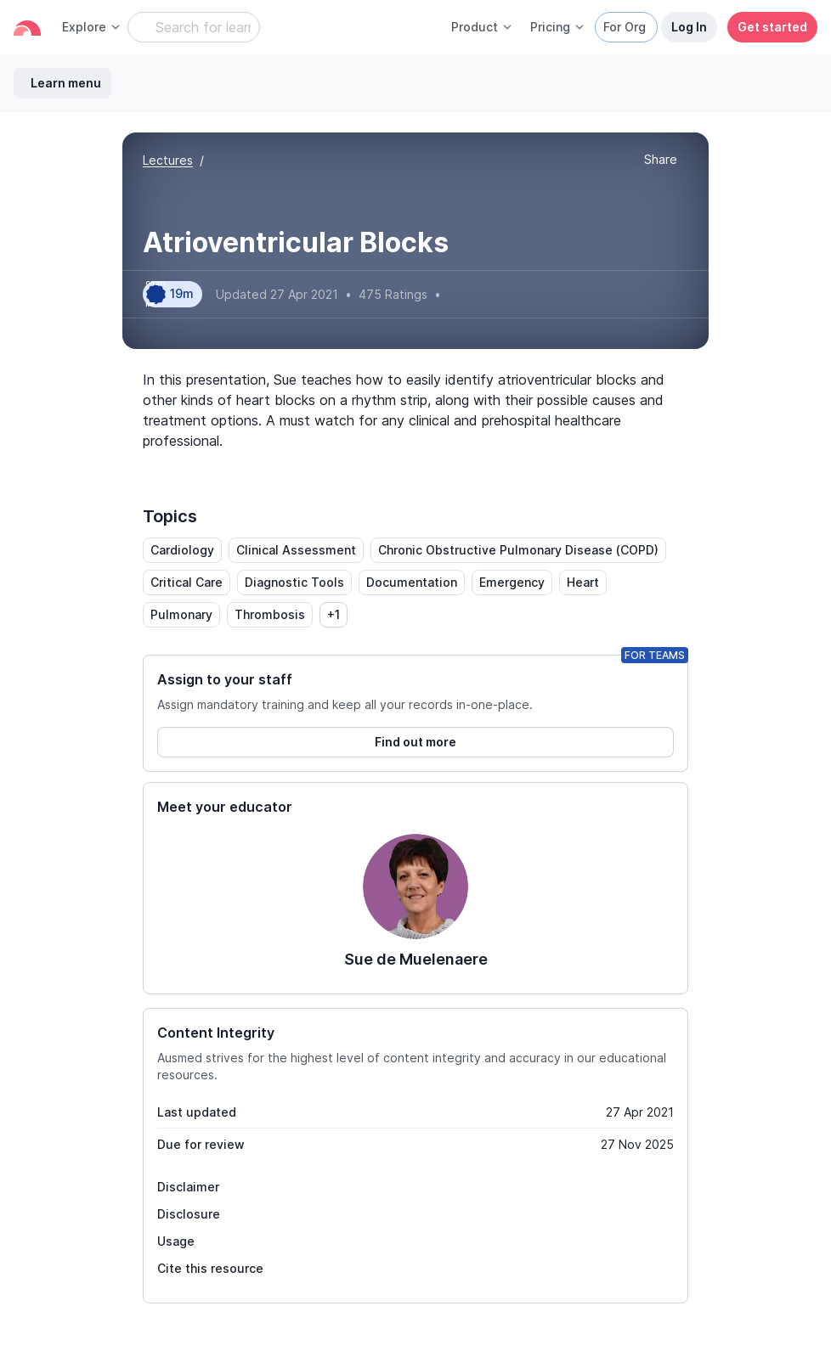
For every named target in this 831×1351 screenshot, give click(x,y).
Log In (689, 27)
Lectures (168, 160)
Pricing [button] (557, 27)
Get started (772, 27)
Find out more (415, 742)
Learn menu (66, 83)
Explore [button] (92, 27)
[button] (660, 160)
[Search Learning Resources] (193, 27)
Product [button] (482, 27)
